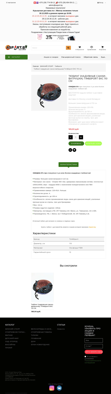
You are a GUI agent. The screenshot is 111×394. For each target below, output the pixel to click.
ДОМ (33, 341)
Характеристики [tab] (68, 164)
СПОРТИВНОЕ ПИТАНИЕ (16, 332)
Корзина (102, 48)
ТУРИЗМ (34, 335)
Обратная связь (91, 57)
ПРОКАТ (8, 348)
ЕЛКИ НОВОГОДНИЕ (40, 345)
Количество (74, 133)
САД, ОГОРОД (11, 341)
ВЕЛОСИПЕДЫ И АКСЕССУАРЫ (42, 329)
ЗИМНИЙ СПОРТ (12, 329)
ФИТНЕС (9, 335)
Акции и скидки (51, 57)
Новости (61, 329)
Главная (36, 66)
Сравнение (91, 48)
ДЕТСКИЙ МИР (12, 338)
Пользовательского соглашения (93, 362)
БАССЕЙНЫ (10, 345)
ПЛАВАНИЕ (36, 338)
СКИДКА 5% (74, 87)
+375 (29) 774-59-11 (47, 2)
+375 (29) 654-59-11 (66, 2)
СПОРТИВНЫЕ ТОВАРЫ (41, 332)
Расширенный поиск (71, 57)
